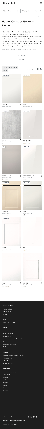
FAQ (4, 341)
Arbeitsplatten (26, 11)
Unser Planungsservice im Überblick (13, 355)
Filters (22, 59)
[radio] (38, 69)
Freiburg (5, 382)
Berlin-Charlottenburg (9, 372)
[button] (16, 67)
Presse (4, 319)
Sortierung (30, 69)
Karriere (5, 314)
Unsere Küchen (7, 309)
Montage (5, 347)
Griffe (35, 11)
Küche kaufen (5, 49)
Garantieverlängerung (9, 344)
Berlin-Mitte (6, 374)
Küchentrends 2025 (8, 363)
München (5, 390)
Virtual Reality (7, 360)
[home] (9, 3)
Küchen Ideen (7, 11)
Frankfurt (5, 380)
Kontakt (5, 317)
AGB (24, 420)
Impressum (5, 420)
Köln (4, 388)
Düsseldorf (6, 377)
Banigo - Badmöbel (9, 322)
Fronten (17, 11)
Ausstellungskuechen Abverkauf (12, 339)
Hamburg (5, 385)
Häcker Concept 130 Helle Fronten (27, 49)
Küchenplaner (7, 336)
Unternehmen (7, 311)
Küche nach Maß (8, 333)
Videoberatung (7, 358)
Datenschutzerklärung (16, 420)
